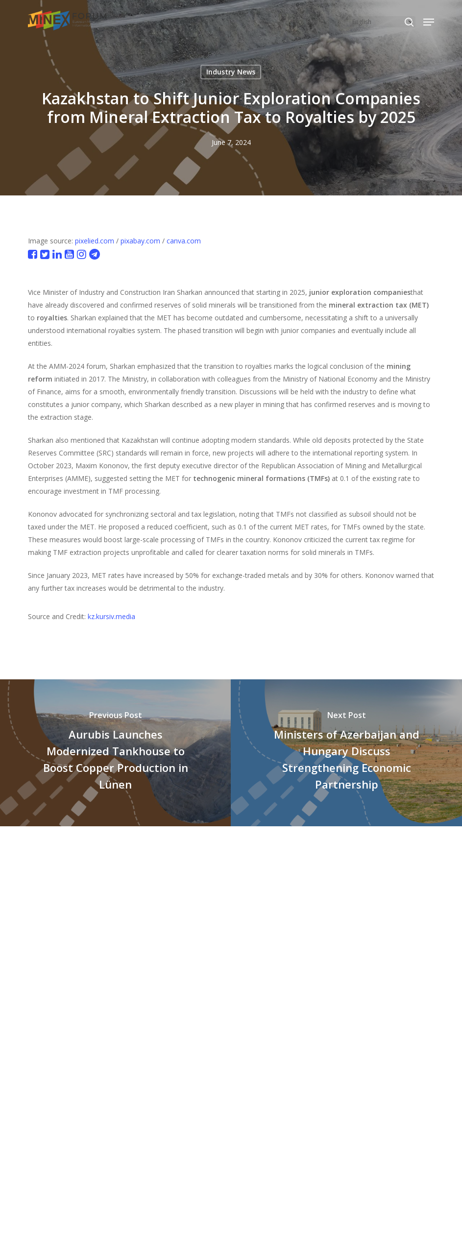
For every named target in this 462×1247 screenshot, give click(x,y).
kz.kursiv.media (111, 616)
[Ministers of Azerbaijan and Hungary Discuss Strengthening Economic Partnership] (346, 752)
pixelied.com (94, 240)
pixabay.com (140, 240)
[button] (428, 22)
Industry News (230, 71)
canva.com (184, 240)
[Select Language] (382, 21)
